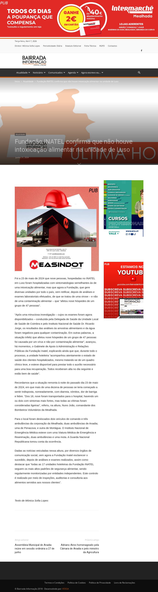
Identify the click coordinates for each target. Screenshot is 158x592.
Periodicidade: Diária (52, 45)
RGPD (102, 45)
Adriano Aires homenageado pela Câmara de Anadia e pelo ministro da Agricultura (79, 548)
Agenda (73, 72)
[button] (139, 72)
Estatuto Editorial (73, 45)
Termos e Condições (54, 582)
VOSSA (65, 588)
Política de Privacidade (100, 582)
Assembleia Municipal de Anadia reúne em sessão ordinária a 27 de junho (34, 548)
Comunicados (56, 72)
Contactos (112, 45)
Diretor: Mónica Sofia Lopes (27, 45)
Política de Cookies (77, 582)
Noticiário (39, 72)
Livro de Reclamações (124, 582)
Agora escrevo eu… (92, 72)
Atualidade (23, 72)
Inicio (17, 81)
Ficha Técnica (90, 45)
